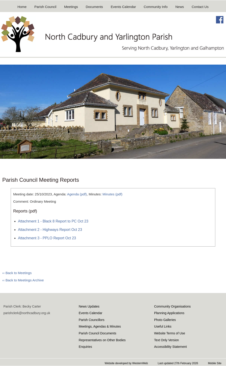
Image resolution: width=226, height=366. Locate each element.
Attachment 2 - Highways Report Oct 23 (50, 230)
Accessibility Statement (170, 346)
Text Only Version (166, 340)
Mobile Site (214, 363)
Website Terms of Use (169, 333)
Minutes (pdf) (113, 194)
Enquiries (85, 346)
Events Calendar (123, 7)
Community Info (156, 7)
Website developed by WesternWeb (126, 363)
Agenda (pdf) (77, 194)
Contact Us (200, 7)
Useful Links (162, 326)
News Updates (89, 306)
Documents (94, 7)
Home (22, 7)
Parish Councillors (91, 320)
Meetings (71, 7)
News (179, 7)
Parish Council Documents (97, 333)
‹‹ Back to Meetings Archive (23, 280)
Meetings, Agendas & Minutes (100, 326)
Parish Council (45, 7)
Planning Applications (169, 313)
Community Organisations (172, 306)
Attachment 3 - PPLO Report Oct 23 (47, 238)
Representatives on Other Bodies (102, 340)
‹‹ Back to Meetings (17, 273)
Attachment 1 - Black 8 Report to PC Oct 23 (53, 221)
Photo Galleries (165, 320)
